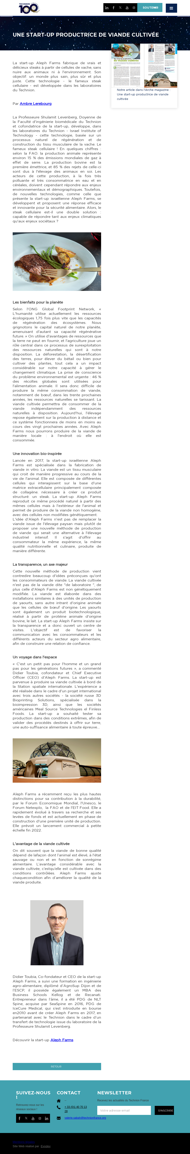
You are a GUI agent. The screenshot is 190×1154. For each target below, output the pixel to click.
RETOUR (56, 1066)
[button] (171, 8)
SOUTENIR (149, 7)
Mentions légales (24, 1142)
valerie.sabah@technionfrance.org (85, 1117)
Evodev (45, 1146)
